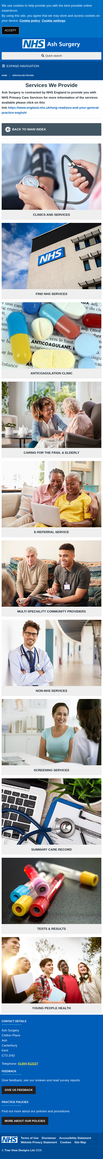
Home (4, 75)
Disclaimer (49, 1138)
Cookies (65, 1142)
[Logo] (51, 44)
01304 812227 (28, 1063)
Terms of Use (30, 1138)
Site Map (80, 1142)
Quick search (51, 55)
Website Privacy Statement (39, 1142)
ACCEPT (10, 30)
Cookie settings (53, 20)
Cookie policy (30, 20)
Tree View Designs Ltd (19, 1150)
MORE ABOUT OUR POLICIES (25, 1121)
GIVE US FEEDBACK (19, 1090)
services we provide (23, 75)
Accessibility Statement (75, 1138)
